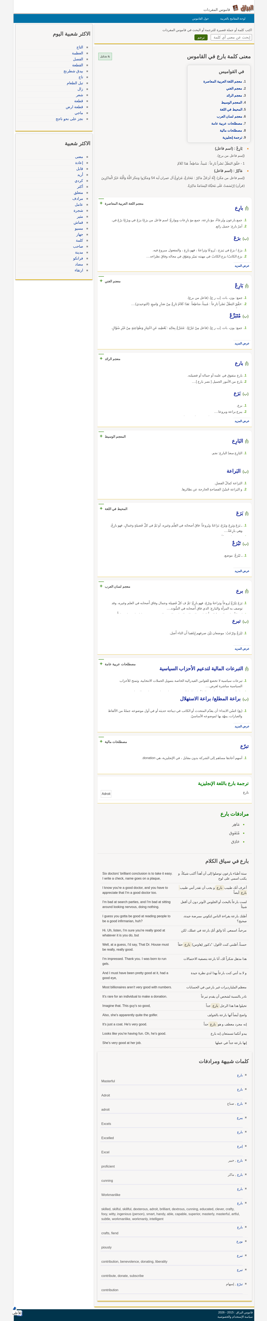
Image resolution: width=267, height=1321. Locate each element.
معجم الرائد (233, 95)
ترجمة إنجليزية (231, 137)
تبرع (239, 1255)
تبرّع (239, 1284)
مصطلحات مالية (230, 130)
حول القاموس (199, 18)
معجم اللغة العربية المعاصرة (221, 81)
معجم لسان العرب (228, 116)
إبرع (239, 1146)
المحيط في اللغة (230, 109)
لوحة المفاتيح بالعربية (232, 18)
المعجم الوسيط (230, 102)
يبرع (239, 1118)
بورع (238, 1241)
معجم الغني (233, 88)
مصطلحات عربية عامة (225, 123)
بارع (239, 1075)
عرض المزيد (241, 265)
